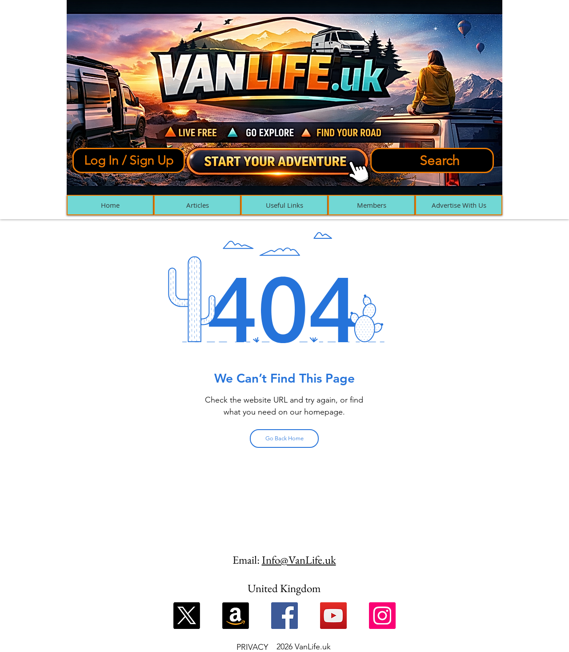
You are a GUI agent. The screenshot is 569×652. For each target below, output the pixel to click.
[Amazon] (235, 615)
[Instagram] (382, 615)
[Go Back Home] (284, 438)
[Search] (432, 160)
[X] (186, 615)
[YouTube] (333, 615)
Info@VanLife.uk (299, 560)
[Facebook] (284, 615)
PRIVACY (252, 647)
